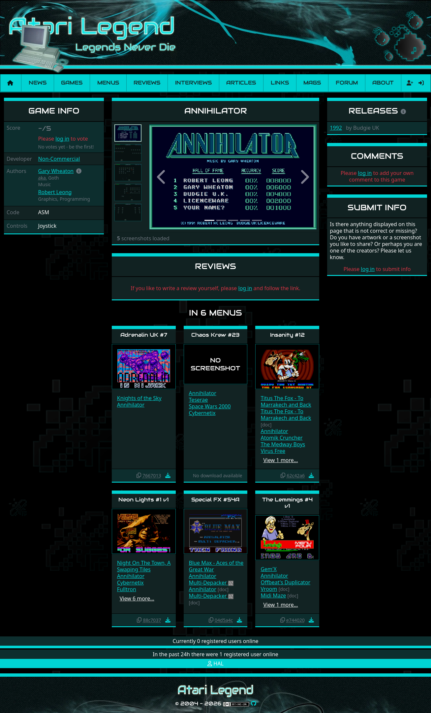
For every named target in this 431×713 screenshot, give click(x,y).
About (383, 82)
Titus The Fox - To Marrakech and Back (286, 401)
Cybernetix (202, 413)
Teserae (198, 399)
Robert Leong (55, 192)
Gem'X (268, 569)
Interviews (193, 82)
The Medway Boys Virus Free (283, 448)
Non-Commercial (59, 158)
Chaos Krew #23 (215, 334)
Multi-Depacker (208, 582)
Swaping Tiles (134, 569)
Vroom (269, 589)
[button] (78, 171)
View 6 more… (137, 598)
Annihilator (130, 404)
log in (62, 138)
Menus (108, 82)
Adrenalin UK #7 (143, 334)
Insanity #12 (287, 334)
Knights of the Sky (139, 398)
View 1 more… (280, 460)
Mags (312, 82)
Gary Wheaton (56, 171)
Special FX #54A (215, 499)
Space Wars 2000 (210, 406)
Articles (241, 82)
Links (280, 82)
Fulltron (126, 589)
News (37, 82)
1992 (336, 127)
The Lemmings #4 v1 (287, 502)
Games (71, 82)
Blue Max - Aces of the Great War (216, 566)
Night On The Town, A (144, 562)
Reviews (147, 82)
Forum (347, 82)
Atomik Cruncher (281, 437)
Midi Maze (273, 595)
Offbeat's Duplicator (285, 582)
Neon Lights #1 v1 (143, 499)
